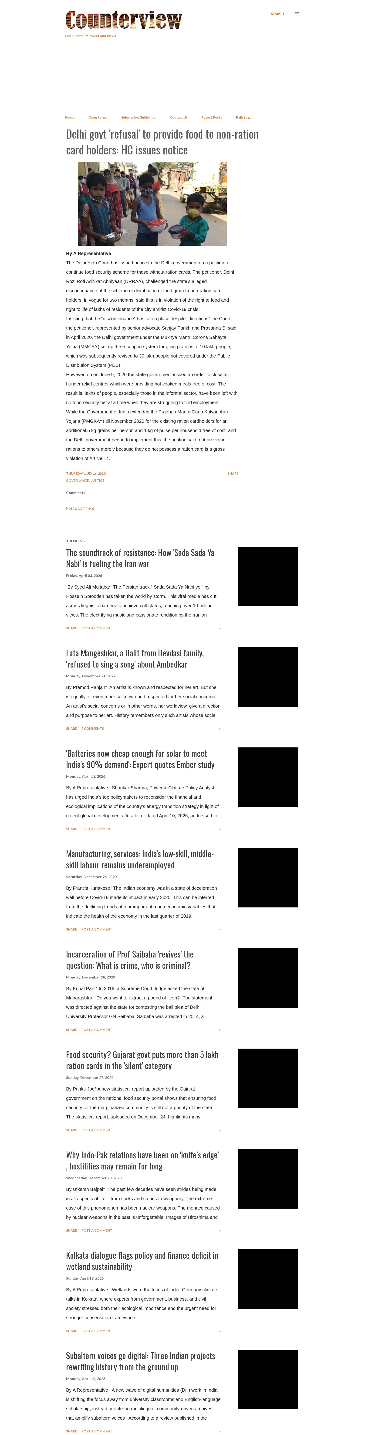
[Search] (277, 13)
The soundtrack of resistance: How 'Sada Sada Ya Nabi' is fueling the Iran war (140, 557)
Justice (97, 480)
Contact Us (179, 117)
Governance (78, 480)
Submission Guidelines (138, 117)
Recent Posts (211, 117)
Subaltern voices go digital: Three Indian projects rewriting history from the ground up (140, 1361)
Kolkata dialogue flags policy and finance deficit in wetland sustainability (142, 1260)
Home (69, 117)
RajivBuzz (243, 117)
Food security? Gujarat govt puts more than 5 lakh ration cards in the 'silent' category (142, 1059)
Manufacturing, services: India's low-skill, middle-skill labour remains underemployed (140, 859)
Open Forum (98, 117)
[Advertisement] (182, 76)
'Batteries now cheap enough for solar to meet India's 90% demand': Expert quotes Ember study (140, 758)
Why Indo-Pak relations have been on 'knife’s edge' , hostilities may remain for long (142, 1160)
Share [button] (233, 473)
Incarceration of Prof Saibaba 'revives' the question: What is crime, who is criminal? (130, 959)
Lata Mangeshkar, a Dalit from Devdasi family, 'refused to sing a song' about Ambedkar (135, 658)
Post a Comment (80, 508)
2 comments (92, 728)
